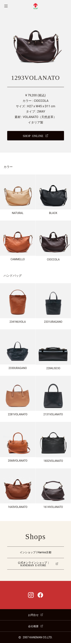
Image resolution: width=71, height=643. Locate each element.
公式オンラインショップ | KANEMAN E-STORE (33, 563)
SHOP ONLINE (33, 135)
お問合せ (33, 614)
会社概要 (33, 626)
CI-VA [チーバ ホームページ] (35, 6)
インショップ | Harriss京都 (35, 552)
